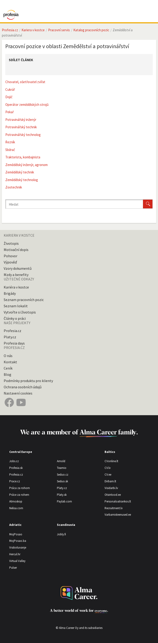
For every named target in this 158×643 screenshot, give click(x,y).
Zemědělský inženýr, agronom (26, 165)
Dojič (8, 97)
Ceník (8, 368)
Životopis (11, 243)
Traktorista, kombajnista (22, 157)
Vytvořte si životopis (20, 312)
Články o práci (15, 318)
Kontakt (10, 362)
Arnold (61, 461)
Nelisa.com (16, 508)
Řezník (10, 142)
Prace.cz (14, 481)
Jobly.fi (61, 534)
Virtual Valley (17, 561)
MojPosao (15, 534)
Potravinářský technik (21, 127)
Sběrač (10, 149)
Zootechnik (13, 187)
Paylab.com (64, 501)
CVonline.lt (111, 461)
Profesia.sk (16, 468)
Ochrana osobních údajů (23, 387)
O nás (8, 355)
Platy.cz (10, 337)
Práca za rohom (19, 488)
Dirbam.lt (110, 481)
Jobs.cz (14, 461)
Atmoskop (15, 501)
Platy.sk (62, 495)
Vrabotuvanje (17, 547)
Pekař (9, 112)
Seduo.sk (62, 481)
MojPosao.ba (17, 541)
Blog (7, 374)
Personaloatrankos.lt (118, 501)
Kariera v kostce (33, 30)
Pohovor (10, 256)
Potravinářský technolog (23, 134)
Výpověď (10, 262)
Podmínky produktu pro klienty (28, 380)
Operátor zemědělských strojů (27, 104)
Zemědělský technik (19, 172)
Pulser (13, 568)
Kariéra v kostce (16, 287)
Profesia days (14, 343)
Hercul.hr (14, 554)
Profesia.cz (10, 30)
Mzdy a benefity (16, 274)
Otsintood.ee (113, 495)
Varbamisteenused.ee (118, 515)
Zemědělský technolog (21, 180)
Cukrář (10, 89)
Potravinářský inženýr (20, 119)
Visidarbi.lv (111, 488)
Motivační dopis (16, 249)
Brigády (10, 293)
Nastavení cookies (18, 393)
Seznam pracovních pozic (24, 299)
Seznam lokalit (16, 306)
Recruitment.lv (114, 508)
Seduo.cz (62, 475)
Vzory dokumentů (18, 268)
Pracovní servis (59, 30)
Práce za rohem (19, 495)
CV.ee (108, 475)
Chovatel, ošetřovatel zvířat (25, 82)
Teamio (61, 468)
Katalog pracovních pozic (91, 30)
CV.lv (108, 468)
